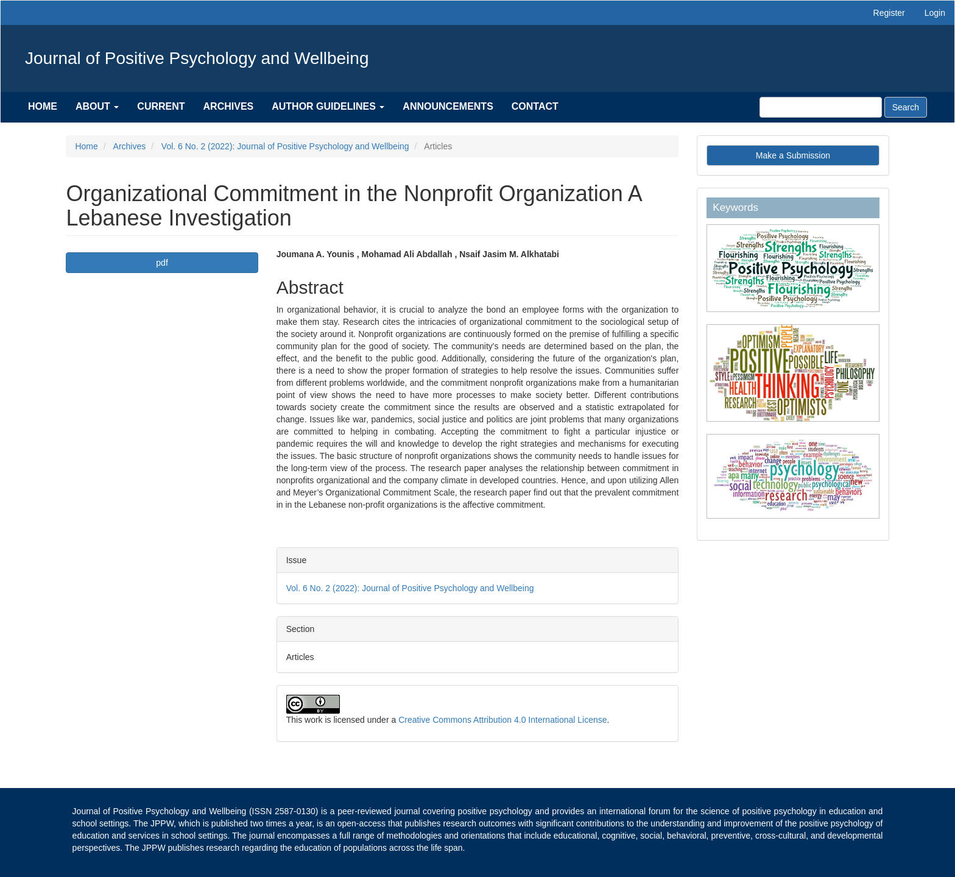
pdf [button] (161, 263)
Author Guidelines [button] (328, 106)
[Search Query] (820, 107)
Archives (228, 106)
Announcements (448, 106)
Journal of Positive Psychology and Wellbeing (196, 58)
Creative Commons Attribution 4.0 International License (502, 720)
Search (905, 107)
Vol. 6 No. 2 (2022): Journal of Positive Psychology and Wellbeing (285, 146)
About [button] (97, 106)
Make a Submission (793, 155)
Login (935, 13)
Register (889, 13)
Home (42, 106)
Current (161, 106)
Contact (535, 106)
